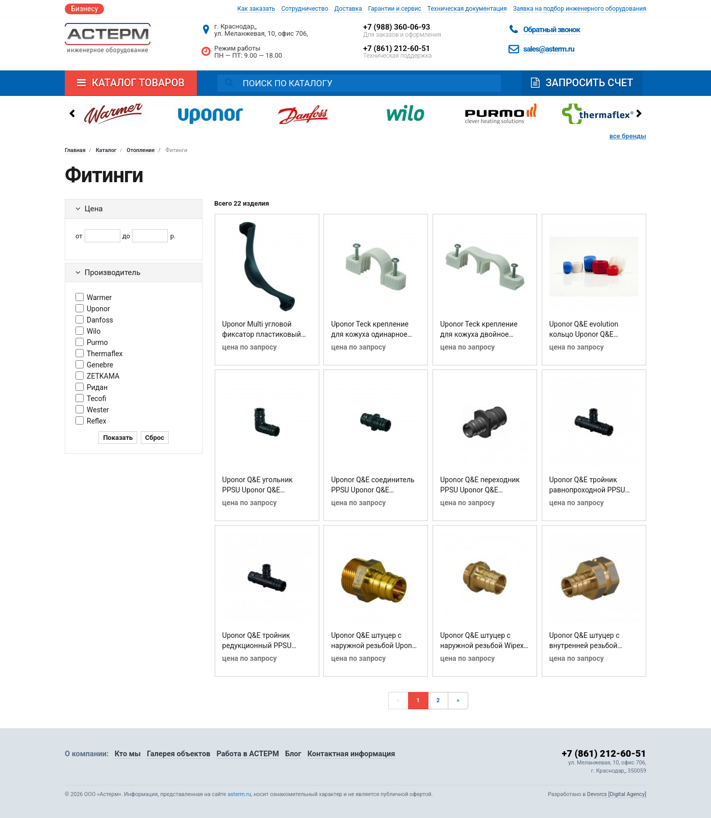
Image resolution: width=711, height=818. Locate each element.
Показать (118, 437)
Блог (293, 753)
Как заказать (256, 8)
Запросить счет (582, 83)
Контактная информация (351, 753)
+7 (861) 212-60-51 (396, 48)
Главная (75, 150)
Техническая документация (467, 8)
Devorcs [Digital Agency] (616, 794)
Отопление (140, 150)
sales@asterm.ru (548, 49)
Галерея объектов (179, 753)
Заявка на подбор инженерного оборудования (579, 8)
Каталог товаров (131, 83)
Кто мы (128, 753)
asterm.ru (239, 794)
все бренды (628, 136)
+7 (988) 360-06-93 (396, 27)
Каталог (106, 150)
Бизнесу (84, 9)
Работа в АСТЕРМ (247, 753)
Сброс (154, 437)
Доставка (348, 8)
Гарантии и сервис (394, 8)
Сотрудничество (304, 8)
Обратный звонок (551, 29)
